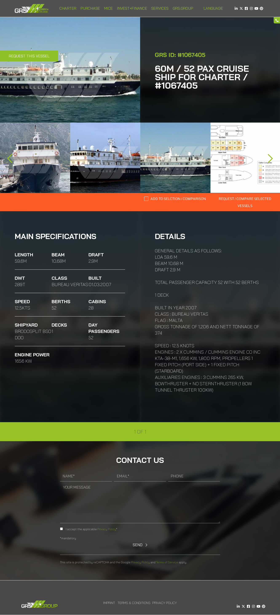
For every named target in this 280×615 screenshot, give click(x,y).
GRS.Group (183, 8)
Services (160, 8)
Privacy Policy (106, 529)
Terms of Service (167, 562)
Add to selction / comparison (178, 199)
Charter (67, 8)
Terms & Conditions (134, 603)
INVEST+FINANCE (132, 8)
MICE (108, 8)
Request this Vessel (29, 56)
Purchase (90, 8)
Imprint (109, 603)
